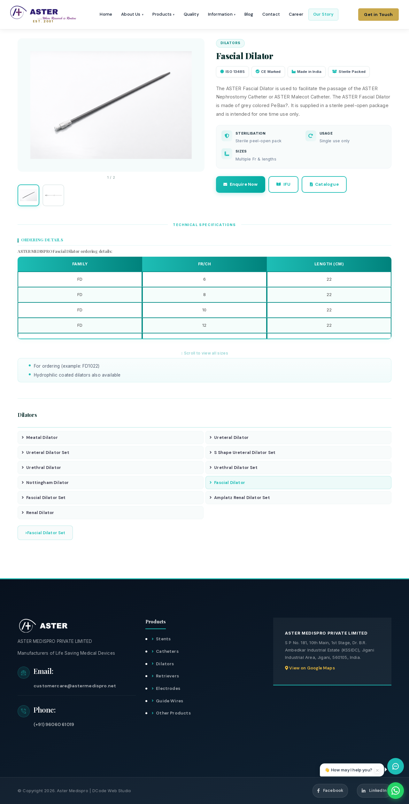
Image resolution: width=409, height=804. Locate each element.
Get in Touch (378, 14)
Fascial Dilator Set (44, 497)
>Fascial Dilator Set (45, 532)
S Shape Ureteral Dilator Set (242, 452)
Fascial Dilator (227, 482)
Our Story (324, 14)
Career (296, 14)
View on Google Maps (310, 668)
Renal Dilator (38, 512)
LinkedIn (374, 790)
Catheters (167, 651)
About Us (133, 14)
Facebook (330, 790)
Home (107, 14)
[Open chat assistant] (395, 766)
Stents (163, 639)
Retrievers (167, 676)
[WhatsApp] (395, 790)
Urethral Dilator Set (234, 467)
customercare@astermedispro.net (75, 686)
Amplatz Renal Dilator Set (240, 497)
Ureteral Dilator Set (45, 452)
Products (164, 14)
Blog (249, 14)
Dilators (165, 664)
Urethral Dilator (41, 467)
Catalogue (325, 184)
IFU (284, 184)
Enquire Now (241, 184)
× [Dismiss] (377, 770)
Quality (192, 14)
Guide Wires (169, 701)
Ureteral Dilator (229, 437)
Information (222, 14)
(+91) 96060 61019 (54, 724)
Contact (272, 14)
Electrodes (168, 688)
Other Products (173, 713)
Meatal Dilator (40, 437)
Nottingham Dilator (45, 482)
